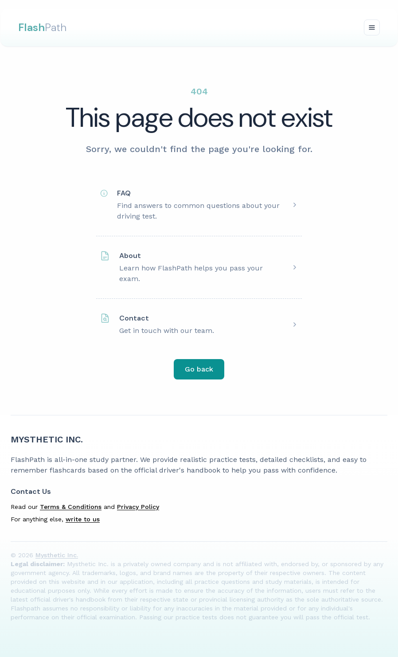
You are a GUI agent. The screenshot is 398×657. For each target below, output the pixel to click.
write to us (83, 519)
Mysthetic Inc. (56, 555)
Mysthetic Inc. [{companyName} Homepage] (47, 439)
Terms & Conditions (70, 506)
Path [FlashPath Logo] (42, 27)
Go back (199, 369)
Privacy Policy (138, 506)
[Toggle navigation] (372, 27)
